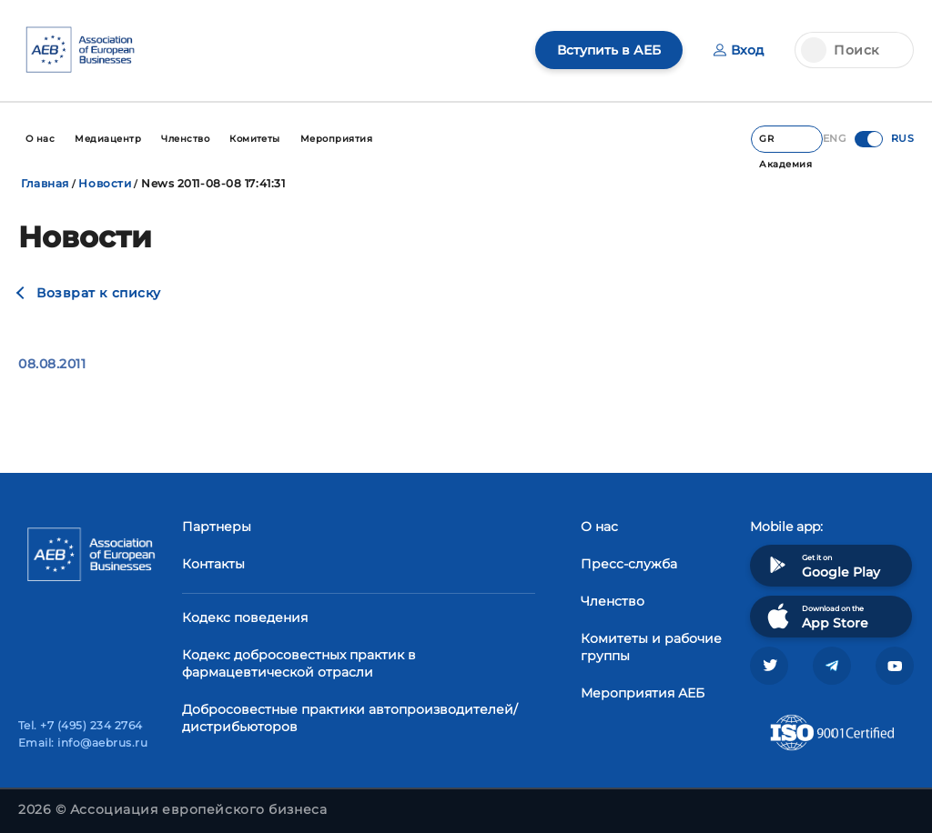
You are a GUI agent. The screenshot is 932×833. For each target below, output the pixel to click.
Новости (104, 183)
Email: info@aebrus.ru (82, 742)
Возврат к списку (98, 293)
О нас (599, 526)
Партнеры (216, 526)
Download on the (816, 616)
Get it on (822, 565)
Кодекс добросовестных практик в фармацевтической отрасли (299, 663)
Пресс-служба (629, 564)
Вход (739, 50)
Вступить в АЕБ (609, 50)
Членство (612, 601)
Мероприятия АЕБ (642, 693)
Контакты (213, 564)
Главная (45, 183)
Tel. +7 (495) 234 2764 (80, 725)
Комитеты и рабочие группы (651, 647)
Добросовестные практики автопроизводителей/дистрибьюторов (350, 718)
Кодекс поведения (245, 617)
